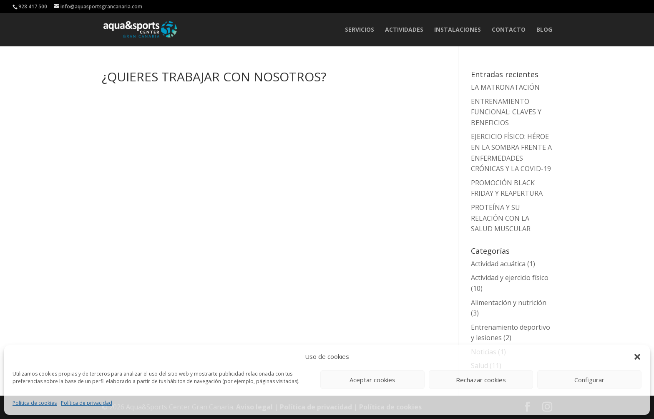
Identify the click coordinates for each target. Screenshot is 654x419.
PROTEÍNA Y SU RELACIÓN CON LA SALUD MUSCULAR (501, 218)
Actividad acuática (498, 263)
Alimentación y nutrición (508, 302)
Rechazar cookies (481, 380)
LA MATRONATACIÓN (505, 87)
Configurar (589, 380)
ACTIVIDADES (404, 30)
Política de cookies (35, 402)
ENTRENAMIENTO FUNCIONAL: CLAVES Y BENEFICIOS (506, 112)
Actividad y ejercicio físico (509, 277)
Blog (544, 30)
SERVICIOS (359, 30)
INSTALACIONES (457, 30)
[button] (637, 357)
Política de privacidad (86, 402)
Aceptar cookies (372, 380)
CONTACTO (509, 30)
